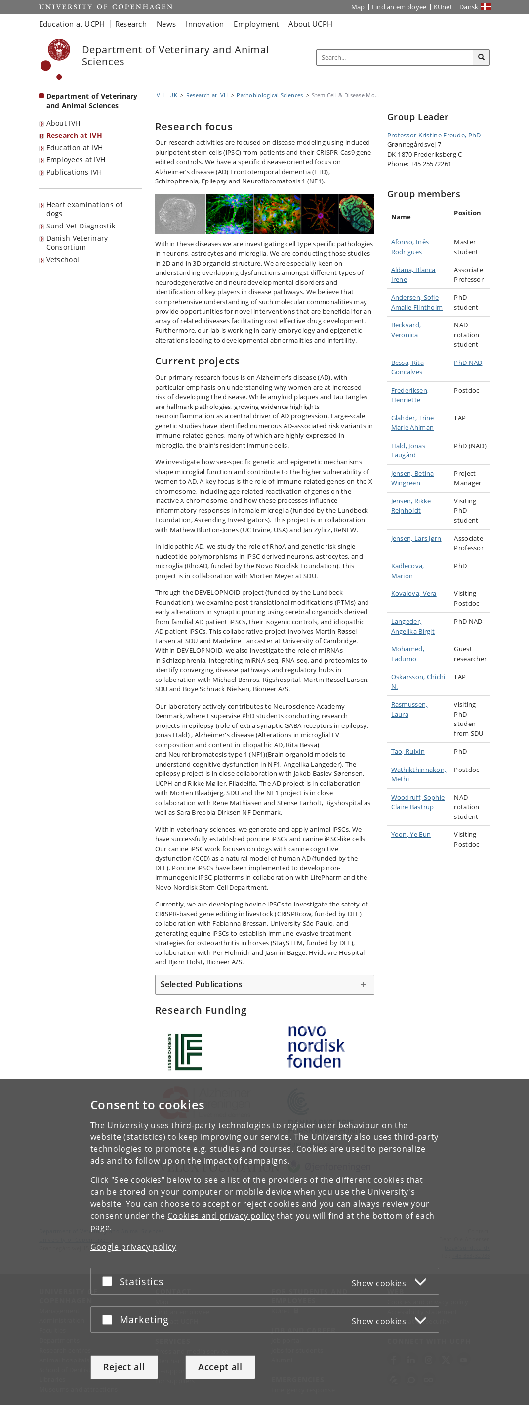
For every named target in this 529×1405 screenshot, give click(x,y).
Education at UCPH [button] (72, 24)
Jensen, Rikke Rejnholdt (411, 506)
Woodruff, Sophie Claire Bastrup (418, 802)
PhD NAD (468, 362)
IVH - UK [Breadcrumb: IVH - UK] (166, 95)
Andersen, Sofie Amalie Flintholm (417, 302)
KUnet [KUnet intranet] (443, 6)
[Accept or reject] (109, 1281)
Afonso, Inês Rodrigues (410, 246)
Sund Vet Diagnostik (81, 225)
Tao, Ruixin (408, 751)
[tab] (265, 984)
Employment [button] (256, 24)
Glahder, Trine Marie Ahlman (412, 422)
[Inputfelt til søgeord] (395, 57)
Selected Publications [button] (202, 984)
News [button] (166, 24)
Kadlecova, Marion (407, 570)
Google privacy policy (133, 1246)
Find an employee (399, 6)
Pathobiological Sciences (270, 95)
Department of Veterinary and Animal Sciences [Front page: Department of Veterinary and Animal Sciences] (92, 100)
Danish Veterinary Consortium (77, 242)
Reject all (124, 1367)
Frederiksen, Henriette (410, 395)
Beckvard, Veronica (406, 329)
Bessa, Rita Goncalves (407, 367)
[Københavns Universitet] (56, 59)
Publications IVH (74, 172)
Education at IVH (74, 147)
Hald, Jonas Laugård (408, 450)
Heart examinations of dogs (84, 209)
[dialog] (264, 1242)
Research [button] (131, 24)
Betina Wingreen (412, 478)
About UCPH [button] (310, 24)
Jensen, (402, 473)
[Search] (481, 57)
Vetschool (63, 259)
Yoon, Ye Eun (411, 834)
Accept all (220, 1367)
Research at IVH (74, 135)
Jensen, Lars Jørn (416, 538)
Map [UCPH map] (358, 6)
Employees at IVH (76, 159)
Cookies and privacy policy (220, 1215)
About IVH (63, 123)
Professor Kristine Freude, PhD (434, 135)
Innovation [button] (205, 24)
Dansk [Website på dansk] (469, 6)
